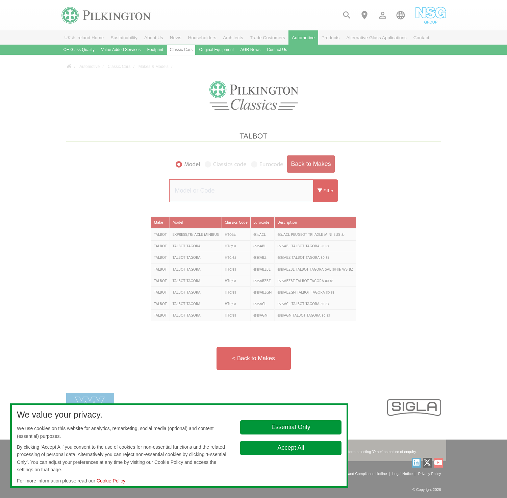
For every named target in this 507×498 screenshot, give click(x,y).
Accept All (291, 447)
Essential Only (291, 427)
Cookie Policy (111, 480)
